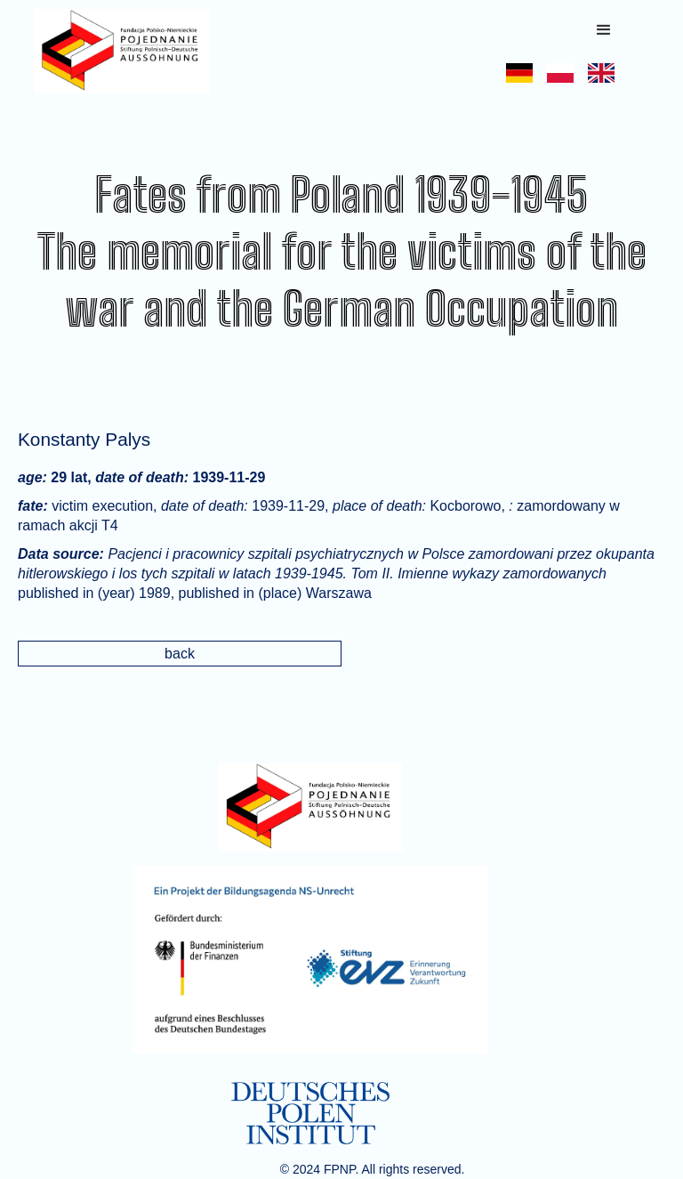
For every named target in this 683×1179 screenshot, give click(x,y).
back (180, 653)
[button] (604, 30)
